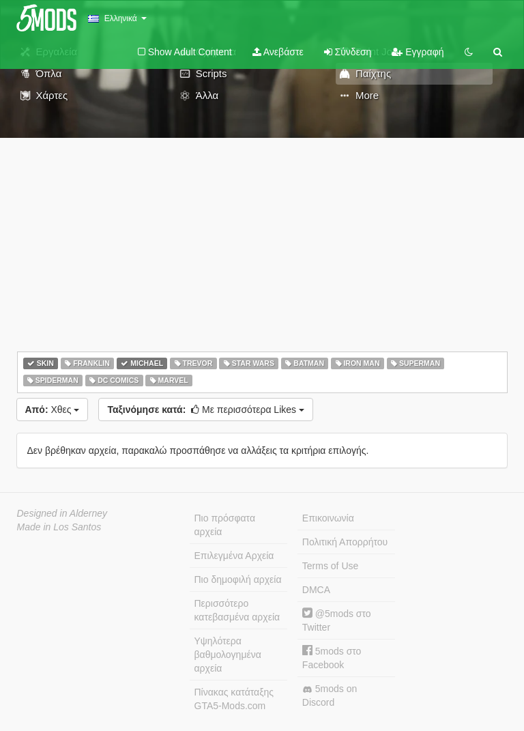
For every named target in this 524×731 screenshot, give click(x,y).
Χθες (52, 409)
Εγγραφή (417, 51)
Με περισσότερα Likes (205, 409)
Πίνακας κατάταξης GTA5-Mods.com (234, 699)
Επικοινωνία (328, 518)
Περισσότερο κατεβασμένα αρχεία (237, 610)
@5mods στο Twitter (336, 620)
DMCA (316, 589)
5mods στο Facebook (332, 657)
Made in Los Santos (59, 526)
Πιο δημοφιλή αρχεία (238, 579)
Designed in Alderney (62, 513)
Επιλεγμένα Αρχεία (234, 555)
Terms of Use (330, 565)
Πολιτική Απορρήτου (345, 541)
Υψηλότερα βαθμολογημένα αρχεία (227, 654)
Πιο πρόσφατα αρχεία (225, 525)
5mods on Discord (329, 695)
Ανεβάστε (278, 51)
